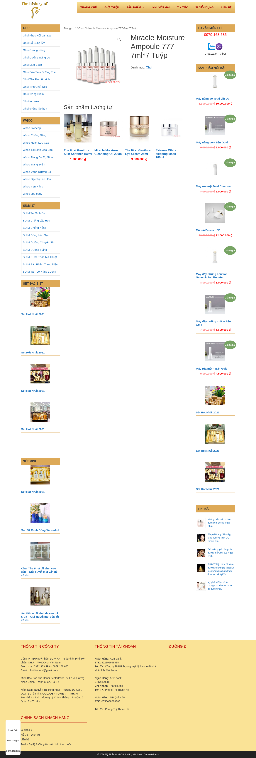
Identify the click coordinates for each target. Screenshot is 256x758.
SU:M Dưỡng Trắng (35, 249)
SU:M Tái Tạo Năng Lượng (39, 271)
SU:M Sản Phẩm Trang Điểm (40, 264)
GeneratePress (151, 754)
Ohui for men (31, 101)
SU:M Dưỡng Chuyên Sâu (39, 242)
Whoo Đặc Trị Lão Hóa (37, 179)
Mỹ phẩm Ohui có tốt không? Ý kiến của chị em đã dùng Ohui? (220, 585)
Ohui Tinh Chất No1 (35, 86)
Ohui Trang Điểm (33, 93)
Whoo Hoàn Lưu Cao (36, 142)
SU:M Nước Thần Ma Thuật (40, 257)
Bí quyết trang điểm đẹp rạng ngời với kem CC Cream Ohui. (219, 537)
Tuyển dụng (204, 7)
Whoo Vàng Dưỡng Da (37, 171)
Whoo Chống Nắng (35, 135)
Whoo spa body (32, 193)
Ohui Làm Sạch (32, 64)
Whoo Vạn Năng (33, 186)
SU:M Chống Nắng (34, 227)
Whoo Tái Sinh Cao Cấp (38, 149)
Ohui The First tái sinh (36, 79)
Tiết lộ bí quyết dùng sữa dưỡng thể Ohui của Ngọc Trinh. (220, 552)
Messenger (13, 737)
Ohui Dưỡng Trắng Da (36, 57)
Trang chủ (70, 28)
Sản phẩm (137, 7)
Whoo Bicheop (32, 128)
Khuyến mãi (161, 7)
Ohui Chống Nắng (34, 50)
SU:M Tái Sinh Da (34, 213)
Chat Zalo (13, 727)
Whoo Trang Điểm (34, 164)
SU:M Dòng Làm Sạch (36, 235)
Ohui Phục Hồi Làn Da (37, 35)
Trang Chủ (88, 7)
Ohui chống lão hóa (35, 108)
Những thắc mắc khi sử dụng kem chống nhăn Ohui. (219, 522)
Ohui (81, 28)
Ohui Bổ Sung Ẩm (34, 42)
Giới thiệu (111, 7)
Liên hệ (226, 7)
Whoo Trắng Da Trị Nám (38, 157)
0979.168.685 (13, 747)
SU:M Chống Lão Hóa (36, 220)
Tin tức (182, 7)
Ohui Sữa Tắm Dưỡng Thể (39, 72)
